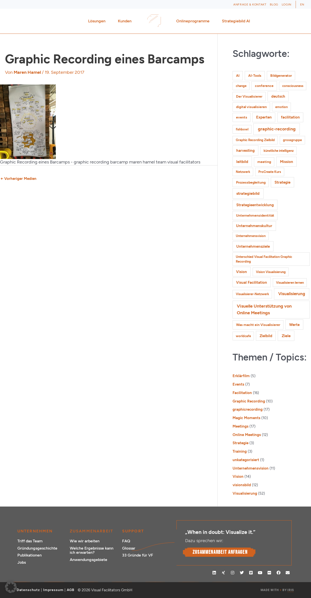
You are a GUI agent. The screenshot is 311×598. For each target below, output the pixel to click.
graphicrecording (248, 409)
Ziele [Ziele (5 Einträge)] (286, 335)
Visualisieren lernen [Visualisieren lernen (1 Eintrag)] (290, 282)
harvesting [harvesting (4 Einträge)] (245, 150)
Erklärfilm (241, 376)
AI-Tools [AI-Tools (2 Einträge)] (254, 76)
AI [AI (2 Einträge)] (238, 76)
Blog (274, 4)
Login (286, 4)
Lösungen (98, 21)
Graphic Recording (249, 401)
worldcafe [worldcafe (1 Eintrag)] (243, 336)
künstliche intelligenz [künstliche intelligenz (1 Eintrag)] (279, 151)
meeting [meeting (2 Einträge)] (264, 162)
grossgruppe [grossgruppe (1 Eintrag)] (292, 140)
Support (133, 531)
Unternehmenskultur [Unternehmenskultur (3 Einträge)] (254, 226)
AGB (70, 590)
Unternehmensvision (251, 468)
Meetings (240, 426)
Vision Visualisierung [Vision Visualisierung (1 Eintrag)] (271, 272)
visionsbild (242, 485)
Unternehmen (35, 531)
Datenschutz (28, 590)
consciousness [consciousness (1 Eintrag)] (292, 86)
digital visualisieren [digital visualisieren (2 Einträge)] (251, 107)
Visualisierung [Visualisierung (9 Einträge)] (291, 293)
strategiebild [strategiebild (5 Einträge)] (248, 193)
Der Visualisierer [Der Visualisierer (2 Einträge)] (249, 96)
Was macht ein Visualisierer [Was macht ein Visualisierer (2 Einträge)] (258, 325)
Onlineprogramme (194, 21)
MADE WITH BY (277, 590)
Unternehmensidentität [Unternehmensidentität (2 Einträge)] (255, 215)
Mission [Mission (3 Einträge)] (286, 161)
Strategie (240, 443)
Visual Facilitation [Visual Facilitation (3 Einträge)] (251, 282)
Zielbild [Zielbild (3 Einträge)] (266, 336)
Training (240, 451)
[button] (11, 587)
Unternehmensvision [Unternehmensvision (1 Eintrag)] (251, 236)
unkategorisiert (246, 460)
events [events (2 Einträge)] (241, 117)
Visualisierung (245, 493)
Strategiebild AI (236, 21)
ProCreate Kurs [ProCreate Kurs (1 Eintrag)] (269, 172)
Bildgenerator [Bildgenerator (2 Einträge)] (281, 76)
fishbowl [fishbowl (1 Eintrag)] (242, 129)
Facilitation (242, 393)
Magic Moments (246, 418)
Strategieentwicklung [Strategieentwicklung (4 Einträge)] (255, 204)
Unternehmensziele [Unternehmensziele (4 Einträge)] (253, 246)
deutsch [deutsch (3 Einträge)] (278, 96)
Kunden (126, 21)
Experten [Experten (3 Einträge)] (264, 117)
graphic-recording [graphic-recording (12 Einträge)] (277, 129)
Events (238, 384)
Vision (238, 476)
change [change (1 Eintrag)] (241, 86)
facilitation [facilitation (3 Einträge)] (290, 117)
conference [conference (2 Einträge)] (264, 86)
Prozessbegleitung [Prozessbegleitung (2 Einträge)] (251, 182)
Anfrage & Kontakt (249, 4)
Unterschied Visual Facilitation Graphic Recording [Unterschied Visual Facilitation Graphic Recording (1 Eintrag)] (264, 259)
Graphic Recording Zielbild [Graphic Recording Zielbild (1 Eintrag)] (255, 140)
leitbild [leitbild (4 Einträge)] (242, 161)
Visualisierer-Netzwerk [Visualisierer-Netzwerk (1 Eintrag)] (252, 294)
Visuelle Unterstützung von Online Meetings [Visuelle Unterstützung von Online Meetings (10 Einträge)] (264, 309)
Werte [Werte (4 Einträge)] (294, 324)
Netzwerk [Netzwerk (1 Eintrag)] (243, 172)
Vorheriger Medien (18, 178)
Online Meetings (247, 435)
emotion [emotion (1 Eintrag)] (281, 107)
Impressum (53, 590)
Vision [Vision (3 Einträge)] (241, 272)
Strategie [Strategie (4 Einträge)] (282, 182)
